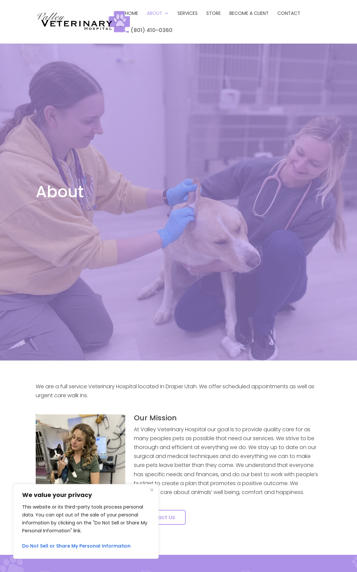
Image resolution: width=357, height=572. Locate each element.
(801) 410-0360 (149, 30)
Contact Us (159, 517)
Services (188, 14)
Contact (288, 14)
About (154, 14)
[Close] (152, 490)
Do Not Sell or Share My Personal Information (76, 546)
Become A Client (249, 14)
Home (131, 14)
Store (213, 14)
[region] (86, 521)
